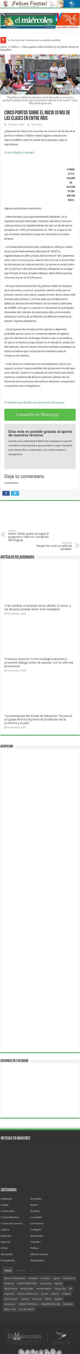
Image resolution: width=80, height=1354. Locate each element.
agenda (58, 1283)
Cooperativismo (10, 1217)
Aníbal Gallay (27, 1288)
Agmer (57, 1278)
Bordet (44, 1294)
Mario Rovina (10, 1288)
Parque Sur (60, 1288)
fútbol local (10, 1309)
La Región (35, 1229)
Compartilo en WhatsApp (37, 414)
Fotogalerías (8, 1260)
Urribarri (66, 1294)
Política (14, 46)
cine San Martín (26, 1309)
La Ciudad (35, 1217)
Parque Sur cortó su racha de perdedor (51, 546)
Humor (34, 1204)
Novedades (36, 1235)
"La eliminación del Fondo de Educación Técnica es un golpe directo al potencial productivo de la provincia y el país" (38, 719)
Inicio (3, 46)
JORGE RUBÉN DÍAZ (27, 1283)
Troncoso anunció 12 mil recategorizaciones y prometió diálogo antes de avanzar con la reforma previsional (38, 662)
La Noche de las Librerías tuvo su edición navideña (34, 40)
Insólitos (35, 1211)
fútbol (48, 1299)
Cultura (5, 1229)
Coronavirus (69, 1278)
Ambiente (6, 1198)
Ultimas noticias (39, 1254)
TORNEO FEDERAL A (28, 1304)
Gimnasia (33, 1278)
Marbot (55, 1294)
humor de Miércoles (28, 1294)
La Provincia (37, 1223)
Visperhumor (37, 1260)
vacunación (45, 1283)
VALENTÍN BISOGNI (50, 1304)
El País (4, 1248)
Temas (7, 1270)
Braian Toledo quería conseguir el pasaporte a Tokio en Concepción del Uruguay (28, 536)
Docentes (37, 1299)
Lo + (32, 1270)
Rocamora (9, 1283)
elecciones (9, 1304)
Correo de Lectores (12, 1223)
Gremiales (36, 1198)
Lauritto (25, 1299)
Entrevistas (7, 1254)
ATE (70, 1288)
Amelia (4, 1204)
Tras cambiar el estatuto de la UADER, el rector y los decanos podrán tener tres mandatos (37, 607)
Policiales (35, 1241)
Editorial (5, 1241)
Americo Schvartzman (14, 1278)
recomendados (43, 1288)
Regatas (58, 1299)
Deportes (6, 1235)
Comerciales (8, 1211)
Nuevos (20, 1270)
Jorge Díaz (9, 1294)
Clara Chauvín (11, 1299)
